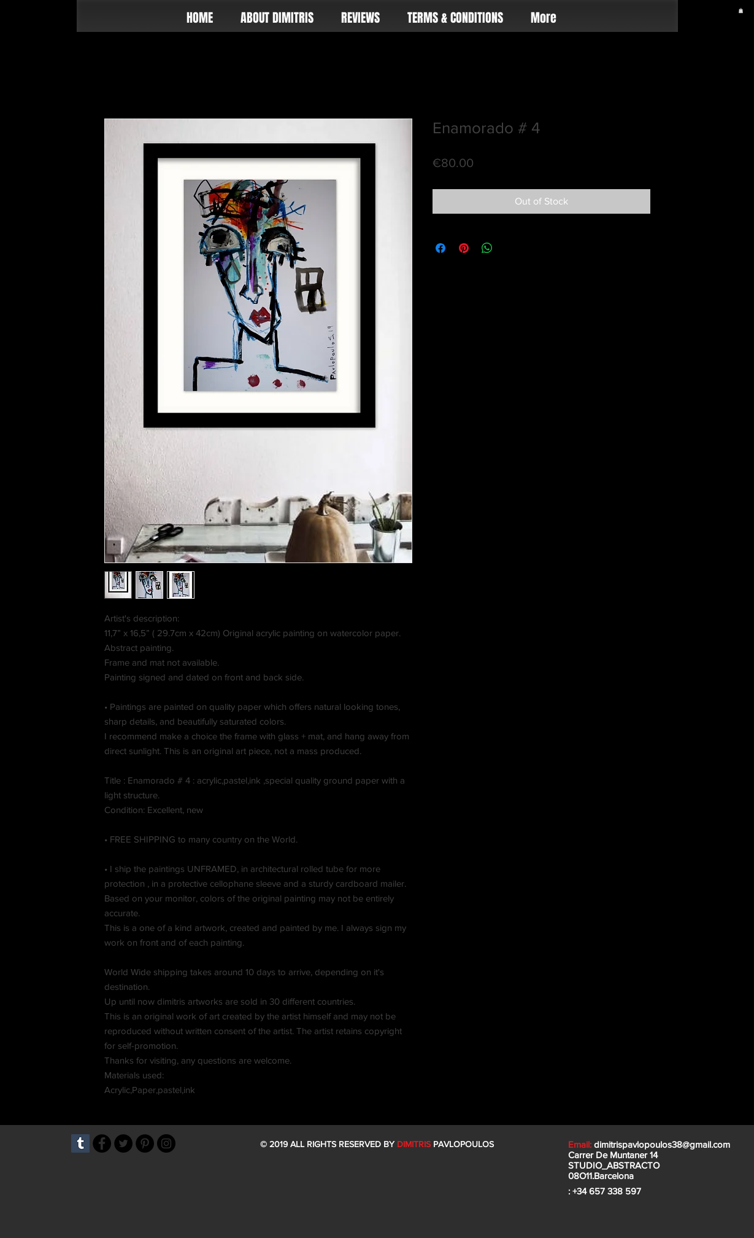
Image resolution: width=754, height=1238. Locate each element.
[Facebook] (102, 1143)
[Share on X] (510, 248)
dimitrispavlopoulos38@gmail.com (662, 1144)
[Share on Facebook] (440, 248)
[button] (741, 10)
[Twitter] (123, 1143)
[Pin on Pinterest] (463, 248)
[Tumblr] (80, 1143)
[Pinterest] (145, 1143)
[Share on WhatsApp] (487, 248)
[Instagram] (166, 1143)
